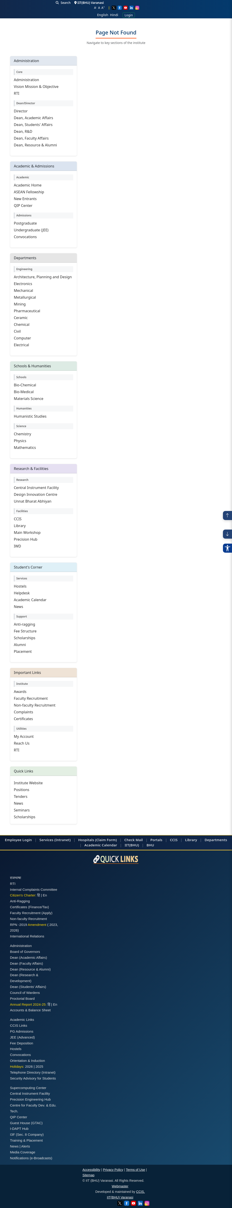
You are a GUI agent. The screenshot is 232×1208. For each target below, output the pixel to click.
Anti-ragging (24, 624)
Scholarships (24, 637)
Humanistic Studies (30, 416)
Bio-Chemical (25, 384)
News (18, 606)
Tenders (20, 796)
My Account (24, 736)
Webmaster (120, 1186)
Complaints (23, 711)
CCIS (18, 518)
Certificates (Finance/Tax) (29, 907)
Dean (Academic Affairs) (28, 957)
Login (129, 15)
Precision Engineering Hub (30, 1099)
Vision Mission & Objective (36, 86)
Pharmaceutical (27, 310)
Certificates (23, 718)
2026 (14, 930)
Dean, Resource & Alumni (35, 145)
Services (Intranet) (55, 840)
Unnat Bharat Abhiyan (32, 501)
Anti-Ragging (20, 901)
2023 (53, 925)
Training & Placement (26, 1140)
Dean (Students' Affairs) (28, 987)
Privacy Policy (113, 1170)
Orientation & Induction (27, 1061)
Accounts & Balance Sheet (30, 1010)
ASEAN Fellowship (29, 191)
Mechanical (23, 290)
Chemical (21, 324)
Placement (23, 651)
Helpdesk (22, 593)
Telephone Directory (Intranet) (33, 1072)
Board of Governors (25, 952)
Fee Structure (25, 631)
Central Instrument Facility (36, 487)
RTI (16, 93)
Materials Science (28, 398)
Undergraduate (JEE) (31, 230)
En (45, 895)
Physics (20, 440)
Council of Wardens (25, 993)
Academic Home (27, 185)
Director (21, 111)
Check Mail (133, 840)
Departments (216, 840)
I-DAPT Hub (19, 1129)
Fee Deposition (21, 1043)
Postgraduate (25, 223)
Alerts (25, 1146)
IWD (17, 546)
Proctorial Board (22, 998)
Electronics (23, 283)
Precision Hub (25, 539)
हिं (38, 895)
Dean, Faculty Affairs (31, 138)
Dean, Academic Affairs (33, 117)
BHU (150, 845)
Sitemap (88, 1175)
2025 (39, 1066)
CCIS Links (18, 1025)
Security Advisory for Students (33, 1078)
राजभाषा (15, 878)
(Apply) (46, 913)
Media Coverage (22, 1152)
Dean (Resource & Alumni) (30, 969)
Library (20, 525)
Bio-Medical (24, 391)
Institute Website (28, 782)
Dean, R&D (23, 131)
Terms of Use (135, 1170)
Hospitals (86, 840)
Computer (22, 338)
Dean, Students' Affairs (33, 124)
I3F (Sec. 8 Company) (27, 1134)
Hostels (20, 586)
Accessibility (91, 1170)
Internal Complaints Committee (33, 889)
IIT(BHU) (132, 845)
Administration (26, 79)
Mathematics (25, 447)
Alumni (20, 644)
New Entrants (25, 198)
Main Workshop (27, 532)
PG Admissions (21, 1031)
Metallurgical (25, 297)
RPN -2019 (18, 925)
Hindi (114, 15)
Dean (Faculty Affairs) (26, 963)
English (102, 15)
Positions (21, 789)
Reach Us (21, 743)
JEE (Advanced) (22, 1037)
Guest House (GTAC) (26, 1123)
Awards (20, 691)
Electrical (21, 344)
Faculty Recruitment (31, 698)
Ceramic (21, 317)
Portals (156, 840)
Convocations (25, 236)
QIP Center (23, 205)
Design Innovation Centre (35, 494)
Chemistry (22, 433)
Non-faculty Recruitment (35, 705)
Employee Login (18, 840)
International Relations (27, 936)
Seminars (22, 810)
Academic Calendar (30, 599)
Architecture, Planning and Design (43, 276)
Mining (20, 304)
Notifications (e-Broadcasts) (31, 1158)
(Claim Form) (106, 840)
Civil (17, 331)
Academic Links (22, 1020)
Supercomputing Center (28, 1088)
